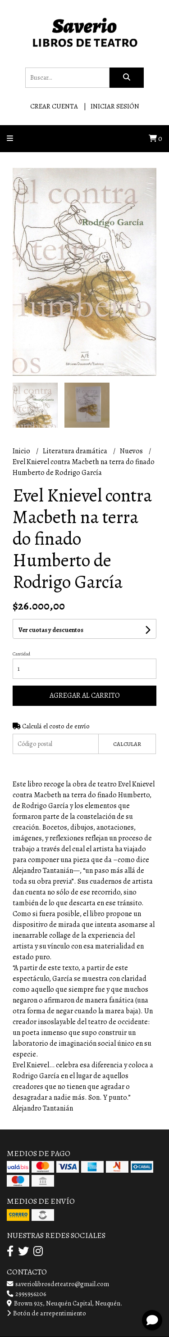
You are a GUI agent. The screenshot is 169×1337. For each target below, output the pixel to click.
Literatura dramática (76, 451)
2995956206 (26, 1293)
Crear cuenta (54, 106)
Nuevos (132, 451)
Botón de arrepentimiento (46, 1313)
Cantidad (21, 653)
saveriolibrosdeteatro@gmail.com (58, 1283)
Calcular (127, 744)
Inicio (22, 451)
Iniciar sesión (115, 106)
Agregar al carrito (85, 695)
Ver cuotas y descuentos (50, 630)
